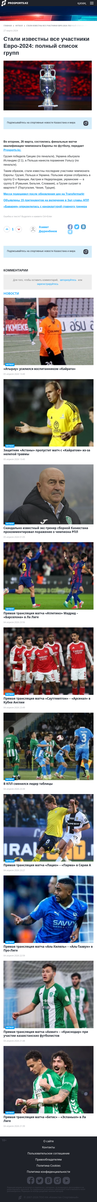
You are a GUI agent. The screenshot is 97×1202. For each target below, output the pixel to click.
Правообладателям (48, 1159)
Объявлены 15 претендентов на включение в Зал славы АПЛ (46, 200)
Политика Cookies (48, 1165)
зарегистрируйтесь (47, 284)
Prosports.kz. (12, 150)
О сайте (48, 1141)
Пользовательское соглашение (49, 1153)
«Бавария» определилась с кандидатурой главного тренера (45, 206)
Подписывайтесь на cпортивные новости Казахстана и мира (47, 123)
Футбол (19, 25)
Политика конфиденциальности (48, 1172)
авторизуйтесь (68, 280)
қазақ (81, 3)
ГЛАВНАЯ (7, 25)
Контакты (48, 1147)
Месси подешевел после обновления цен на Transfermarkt (43, 193)
